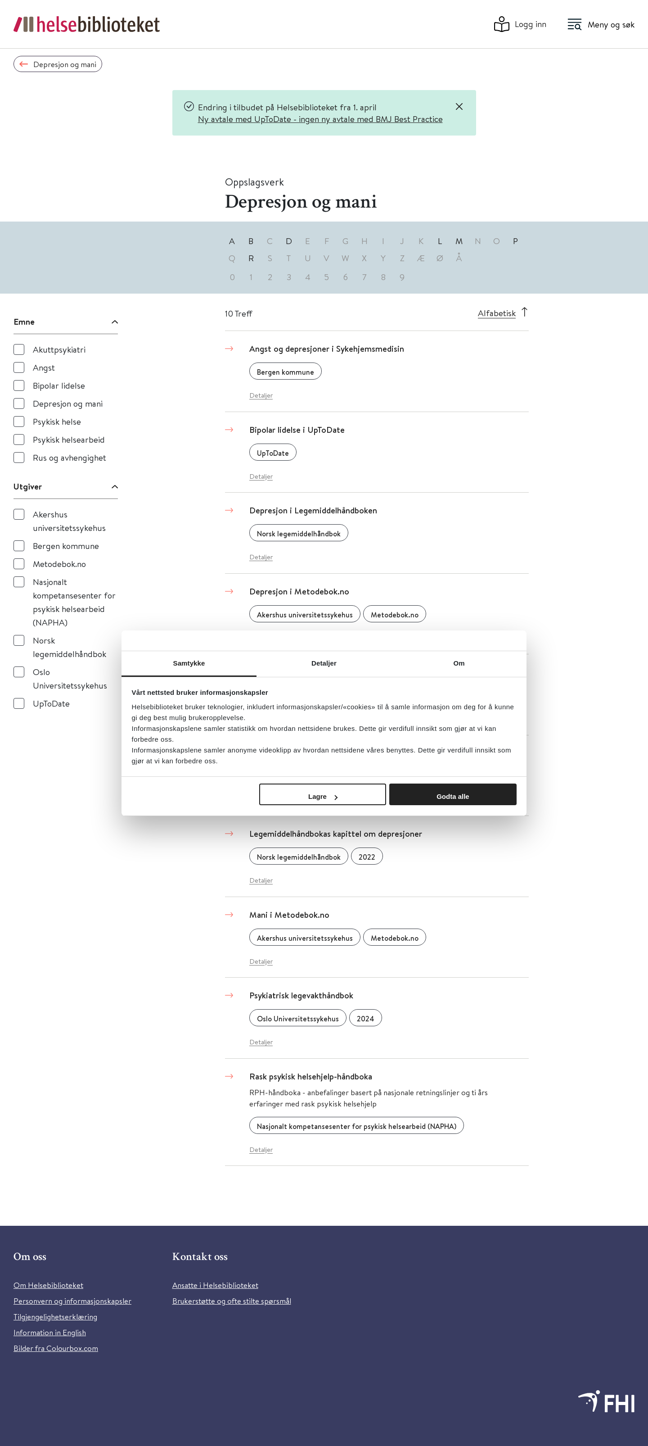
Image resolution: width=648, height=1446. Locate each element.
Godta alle (452, 796)
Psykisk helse (57, 421)
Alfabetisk (497, 312)
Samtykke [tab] (189, 663)
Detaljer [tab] (324, 663)
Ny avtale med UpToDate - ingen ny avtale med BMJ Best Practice (320, 118)
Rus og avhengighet (69, 457)
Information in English (50, 1332)
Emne (24, 321)
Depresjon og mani (68, 403)
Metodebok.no (59, 563)
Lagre (323, 796)
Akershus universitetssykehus (69, 520)
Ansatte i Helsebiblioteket (215, 1285)
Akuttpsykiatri (59, 349)
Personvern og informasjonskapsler (72, 1301)
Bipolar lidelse (59, 385)
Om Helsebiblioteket (48, 1285)
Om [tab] (458, 663)
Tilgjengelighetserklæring (55, 1316)
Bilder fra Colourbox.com (56, 1348)
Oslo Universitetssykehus (70, 678)
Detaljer (261, 395)
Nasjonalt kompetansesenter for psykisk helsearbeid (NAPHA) (74, 602)
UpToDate (51, 703)
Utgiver (28, 486)
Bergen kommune (66, 545)
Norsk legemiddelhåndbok (69, 647)
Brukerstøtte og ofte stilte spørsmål (231, 1301)
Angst (44, 367)
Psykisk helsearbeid (69, 439)
